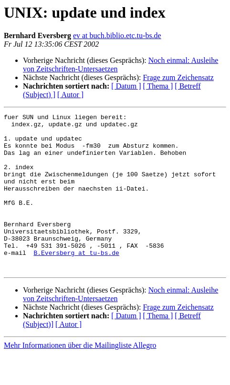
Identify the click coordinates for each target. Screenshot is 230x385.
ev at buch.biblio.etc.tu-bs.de (117, 35)
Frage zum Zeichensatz (178, 77)
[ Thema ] (158, 86)
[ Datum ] (126, 86)
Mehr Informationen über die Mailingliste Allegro (80, 377)
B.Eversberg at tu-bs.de (76, 281)
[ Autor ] (70, 95)
